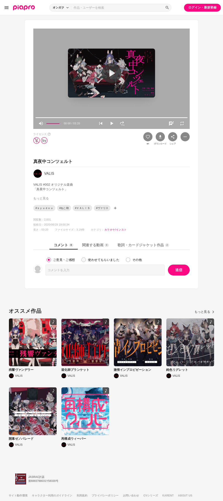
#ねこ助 (64, 208)
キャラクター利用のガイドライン (52, 495)
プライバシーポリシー (105, 495)
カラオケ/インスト (115, 229)
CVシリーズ (151, 495)
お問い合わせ (131, 495)
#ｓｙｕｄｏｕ (44, 208)
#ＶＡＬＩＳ (82, 208)
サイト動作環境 (18, 495)
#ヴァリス (102, 208)
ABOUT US (185, 495)
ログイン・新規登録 (202, 7)
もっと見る (204, 311)
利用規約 (82, 495)
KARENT (168, 495)
